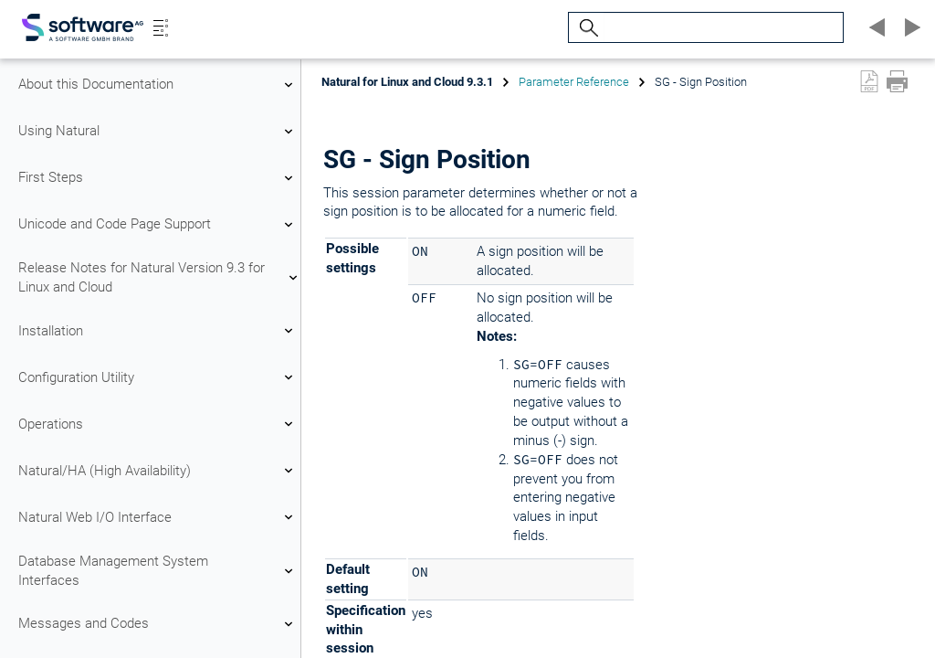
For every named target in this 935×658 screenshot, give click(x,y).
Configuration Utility (158, 377)
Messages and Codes (158, 624)
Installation (158, 331)
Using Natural (158, 131)
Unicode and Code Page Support (158, 225)
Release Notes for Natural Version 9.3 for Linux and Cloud (158, 277)
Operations (158, 424)
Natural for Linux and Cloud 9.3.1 (407, 82)
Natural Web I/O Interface (158, 517)
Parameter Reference (574, 82)
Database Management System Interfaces (158, 571)
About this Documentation (158, 85)
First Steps (158, 178)
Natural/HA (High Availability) (158, 471)
